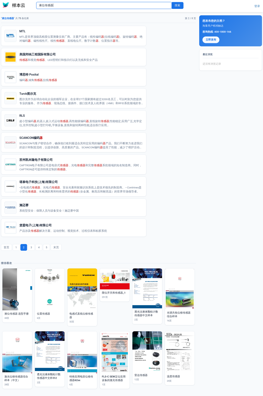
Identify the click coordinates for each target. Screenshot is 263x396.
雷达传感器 (141, 375)
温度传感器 (173, 376)
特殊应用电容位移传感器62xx (81, 378)
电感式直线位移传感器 (81, 315)
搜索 (177, 5)
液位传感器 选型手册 (16, 313)
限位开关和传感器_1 (114, 292)
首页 (6, 247)
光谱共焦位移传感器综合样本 (179, 314)
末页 (56, 247)
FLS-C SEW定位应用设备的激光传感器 (114, 378)
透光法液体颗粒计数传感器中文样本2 (49, 376)
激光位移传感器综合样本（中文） (16, 378)
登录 (257, 6)
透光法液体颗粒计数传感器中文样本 (146, 313)
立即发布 (211, 39)
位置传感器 (43, 313)
